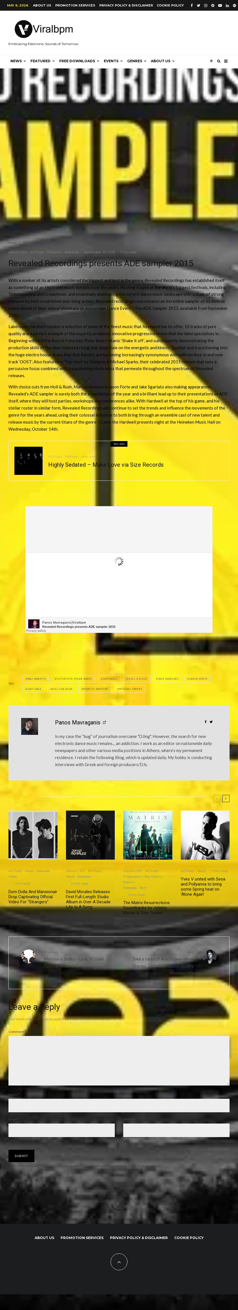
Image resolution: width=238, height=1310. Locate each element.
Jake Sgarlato (168, 678)
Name (14, 1103)
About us (42, 5)
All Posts (37, 252)
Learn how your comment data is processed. (120, 1174)
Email (13, 1128)
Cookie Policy (170, 5)
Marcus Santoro (95, 689)
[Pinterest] (212, 5)
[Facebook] (192, 5)
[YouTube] (220, 5)
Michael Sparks (130, 689)
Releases (71, 456)
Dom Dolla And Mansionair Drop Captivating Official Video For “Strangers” (32, 896)
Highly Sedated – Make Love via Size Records (106, 464)
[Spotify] (234, 5)
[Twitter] (198, 5)
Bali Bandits (36, 678)
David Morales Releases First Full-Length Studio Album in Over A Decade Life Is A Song (88, 899)
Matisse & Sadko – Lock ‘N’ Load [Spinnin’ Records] (79, 958)
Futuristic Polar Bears (74, 678)
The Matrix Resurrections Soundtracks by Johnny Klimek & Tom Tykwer (146, 907)
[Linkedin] (227, 5)
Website (129, 1128)
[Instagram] (205, 5)
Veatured (71, 252)
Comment (17, 1031)
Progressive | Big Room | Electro (143, 879)
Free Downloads (77, 61)
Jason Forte (198, 678)
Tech (143, 888)
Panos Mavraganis (77, 722)
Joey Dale (34, 689)
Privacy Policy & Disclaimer (126, 5)
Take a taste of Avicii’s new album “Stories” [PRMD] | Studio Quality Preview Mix (158, 962)
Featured (40, 61)
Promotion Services (75, 5)
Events (111, 61)
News (16, 61)
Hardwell (110, 678)
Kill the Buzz (62, 689)
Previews (54, 252)
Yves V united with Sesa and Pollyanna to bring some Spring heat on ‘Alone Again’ (203, 887)
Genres (134, 61)
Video (12, 876)
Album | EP (17, 252)
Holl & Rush (137, 678)
